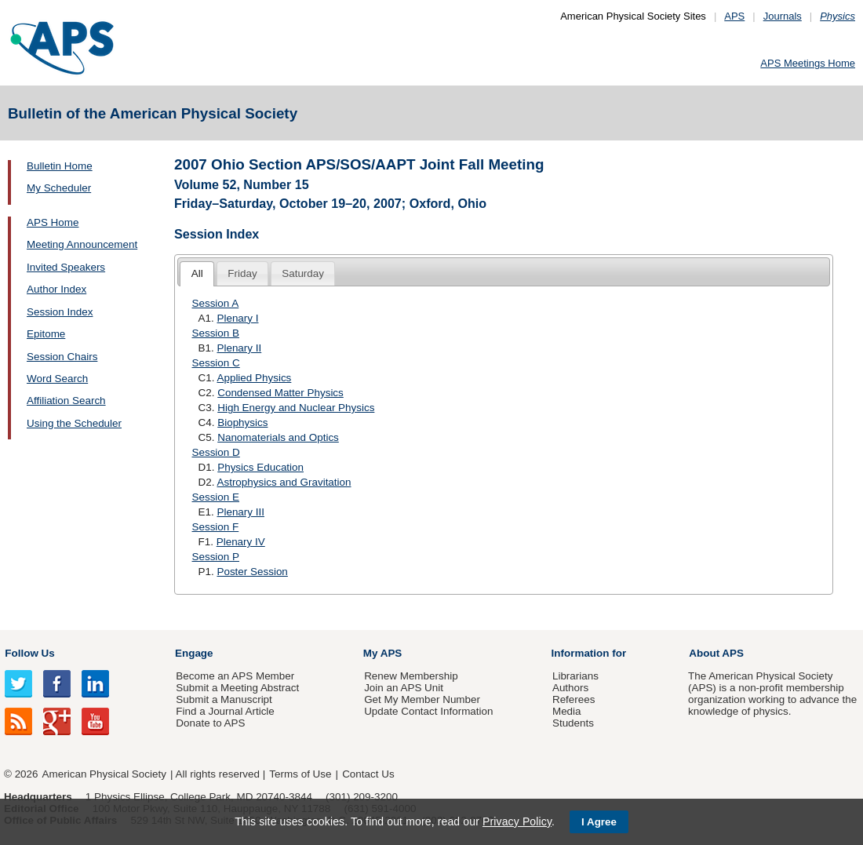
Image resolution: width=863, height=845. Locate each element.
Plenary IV (241, 542)
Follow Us (29, 653)
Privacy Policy (517, 821)
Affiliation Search (66, 400)
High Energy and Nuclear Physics (295, 407)
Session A (215, 303)
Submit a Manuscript (223, 699)
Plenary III (240, 512)
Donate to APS (210, 723)
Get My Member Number (422, 699)
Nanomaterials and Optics (278, 437)
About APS (716, 653)
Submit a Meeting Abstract (237, 688)
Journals (782, 16)
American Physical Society (104, 774)
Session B (216, 333)
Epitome (46, 334)
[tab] (197, 274)
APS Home (52, 222)
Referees (573, 699)
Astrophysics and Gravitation (284, 482)
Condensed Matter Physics (280, 393)
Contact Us (368, 774)
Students (573, 723)
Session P (216, 557)
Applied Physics (254, 378)
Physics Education (260, 467)
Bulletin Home (60, 166)
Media (566, 711)
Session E (216, 497)
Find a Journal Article (225, 711)
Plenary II (239, 348)
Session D (216, 452)
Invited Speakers (66, 267)
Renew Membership (411, 676)
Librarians (575, 676)
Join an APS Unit (403, 688)
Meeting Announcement (82, 244)
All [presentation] (197, 273)
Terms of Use (300, 774)
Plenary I (237, 318)
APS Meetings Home (807, 63)
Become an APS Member (235, 676)
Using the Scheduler (74, 423)
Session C (216, 363)
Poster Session (252, 571)
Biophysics (242, 422)
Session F (215, 527)
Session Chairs (62, 356)
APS (734, 16)
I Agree (599, 822)
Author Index (56, 289)
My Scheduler (59, 188)
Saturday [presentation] (303, 273)
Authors (570, 688)
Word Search (57, 378)
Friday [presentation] (242, 273)
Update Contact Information (428, 711)
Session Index (60, 312)
